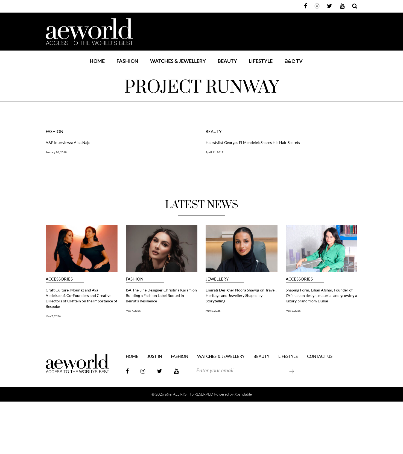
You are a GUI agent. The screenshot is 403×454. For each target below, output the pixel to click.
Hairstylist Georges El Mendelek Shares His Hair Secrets (253, 142)
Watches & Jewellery (220, 357)
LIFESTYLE (261, 61)
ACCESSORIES (59, 279)
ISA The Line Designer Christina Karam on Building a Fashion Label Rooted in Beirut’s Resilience (161, 295)
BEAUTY (227, 61)
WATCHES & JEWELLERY (178, 61)
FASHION (127, 61)
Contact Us (319, 357)
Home (97, 61)
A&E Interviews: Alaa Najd (68, 142)
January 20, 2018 (56, 152)
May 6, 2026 (213, 310)
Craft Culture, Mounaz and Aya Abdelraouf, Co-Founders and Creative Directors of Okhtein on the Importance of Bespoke (81, 298)
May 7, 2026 (53, 316)
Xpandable (243, 394)
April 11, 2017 (214, 152)
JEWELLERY (217, 279)
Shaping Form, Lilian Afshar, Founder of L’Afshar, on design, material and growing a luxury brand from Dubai (321, 295)
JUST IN (154, 357)
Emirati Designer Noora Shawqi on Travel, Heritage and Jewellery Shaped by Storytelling (241, 295)
